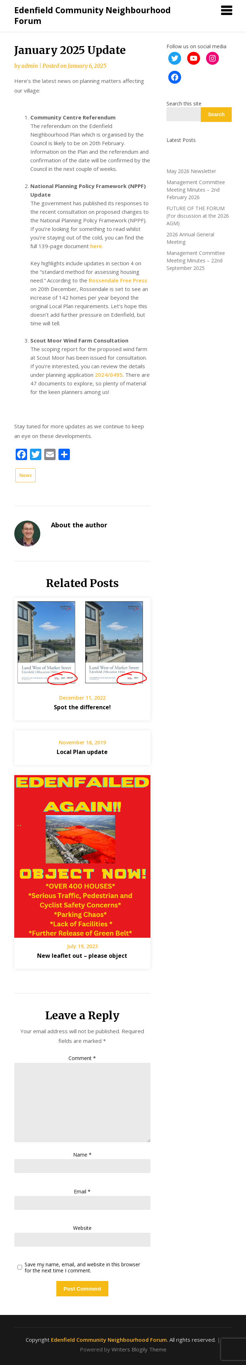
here (96, 246)
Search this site (183, 103)
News (25, 475)
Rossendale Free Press (118, 280)
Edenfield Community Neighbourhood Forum (92, 15)
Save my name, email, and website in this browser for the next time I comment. (82, 1268)
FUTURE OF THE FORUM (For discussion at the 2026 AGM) (197, 216)
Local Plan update (82, 752)
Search (216, 114)
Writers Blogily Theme (139, 1349)
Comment (82, 1058)
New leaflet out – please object (82, 956)
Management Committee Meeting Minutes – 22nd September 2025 (195, 260)
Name (82, 1154)
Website (82, 1227)
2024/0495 (109, 374)
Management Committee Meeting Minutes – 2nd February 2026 (195, 190)
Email (82, 1191)
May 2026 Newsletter (191, 171)
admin (29, 66)
